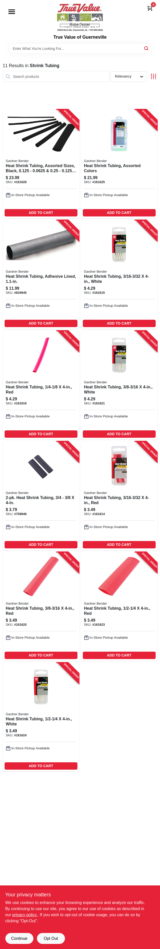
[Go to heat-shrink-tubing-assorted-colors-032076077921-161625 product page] (119, 163)
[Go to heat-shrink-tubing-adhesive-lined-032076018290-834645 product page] (41, 274)
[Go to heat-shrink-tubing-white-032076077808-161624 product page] (41, 717)
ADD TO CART (41, 213)
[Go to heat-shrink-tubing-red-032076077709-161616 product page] (41, 385)
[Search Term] (80, 48)
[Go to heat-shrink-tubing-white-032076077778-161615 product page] (119, 274)
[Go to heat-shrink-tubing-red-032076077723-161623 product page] (119, 606)
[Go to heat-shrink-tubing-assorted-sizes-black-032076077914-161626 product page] (41, 163)
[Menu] (11, 11)
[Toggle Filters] (153, 76)
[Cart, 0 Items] (149, 8)
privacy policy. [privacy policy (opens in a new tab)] (24, 915)
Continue (19, 938)
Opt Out (51, 938)
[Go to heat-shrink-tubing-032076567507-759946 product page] (41, 495)
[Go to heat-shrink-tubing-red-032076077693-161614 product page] (119, 495)
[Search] (146, 48)
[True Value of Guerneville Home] (80, 17)
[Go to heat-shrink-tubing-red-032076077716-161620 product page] (41, 606)
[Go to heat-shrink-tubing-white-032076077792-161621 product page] (119, 385)
